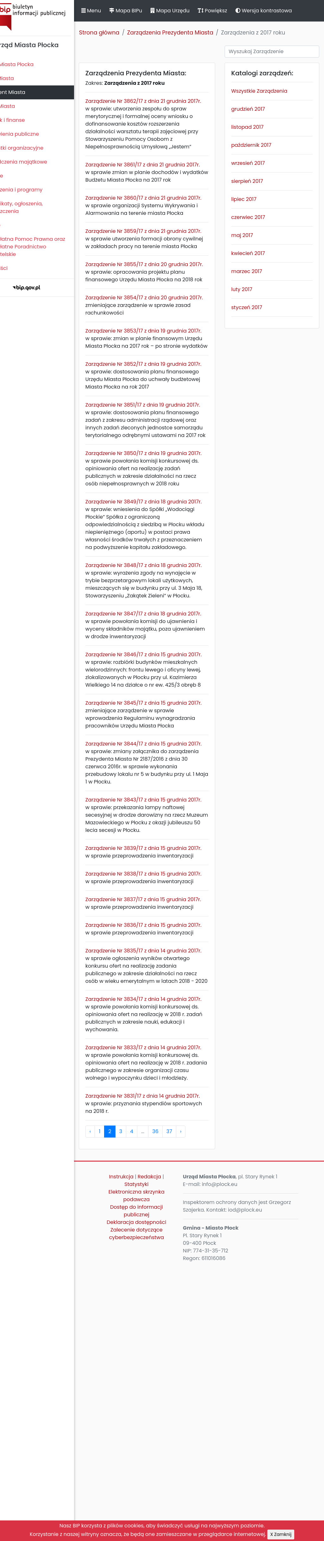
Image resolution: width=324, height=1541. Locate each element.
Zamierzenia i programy (33, 189)
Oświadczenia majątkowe (35, 161)
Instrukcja (137, 1450)
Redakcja (165, 1450)
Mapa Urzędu (190, 10)
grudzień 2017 (257, 109)
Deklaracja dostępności (152, 1495)
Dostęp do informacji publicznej (152, 1484)
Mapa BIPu (146, 10)
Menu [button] (112, 10)
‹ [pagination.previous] (111, 1404)
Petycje (12, 225)
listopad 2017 (256, 127)
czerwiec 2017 (257, 217)
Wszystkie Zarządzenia (268, 91)
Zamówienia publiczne (31, 134)
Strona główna (120, 32)
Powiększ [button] (233, 10)
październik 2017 (260, 145)
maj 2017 (251, 235)
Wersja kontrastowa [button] (284, 10)
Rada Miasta (19, 78)
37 (190, 1404)
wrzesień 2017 (256, 163)
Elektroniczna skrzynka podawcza (152, 1469)
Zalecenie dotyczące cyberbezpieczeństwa (152, 1507)
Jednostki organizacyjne (33, 148)
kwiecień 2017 (256, 253)
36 (176, 1404)
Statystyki (152, 1457)
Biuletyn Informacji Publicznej (47, 17)
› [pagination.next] (201, 1404)
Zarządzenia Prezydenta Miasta (191, 32)
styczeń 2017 (255, 307)
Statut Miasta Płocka (28, 64)
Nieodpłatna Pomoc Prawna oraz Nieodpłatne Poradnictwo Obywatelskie (44, 246)
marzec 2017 (255, 271)
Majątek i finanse (24, 120)
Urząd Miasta (19, 106)
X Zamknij (280, 1534)
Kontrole (13, 175)
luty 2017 (250, 289)
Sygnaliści (15, 268)
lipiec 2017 (252, 199)
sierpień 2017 (255, 181)
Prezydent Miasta (24, 92)
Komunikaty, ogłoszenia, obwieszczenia (33, 207)
